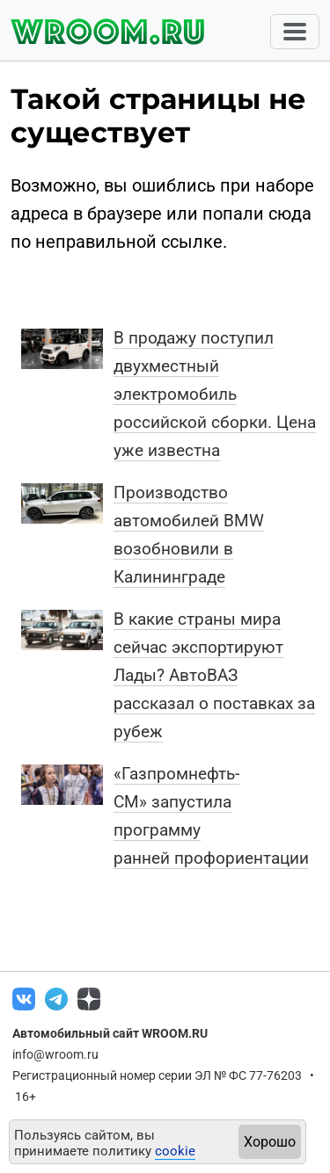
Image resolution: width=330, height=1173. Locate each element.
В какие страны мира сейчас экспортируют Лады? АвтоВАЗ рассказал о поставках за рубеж (214, 675)
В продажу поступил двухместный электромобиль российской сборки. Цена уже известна (215, 394)
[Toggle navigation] (294, 31)
